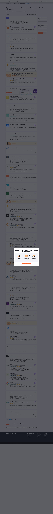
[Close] (38, 249)
